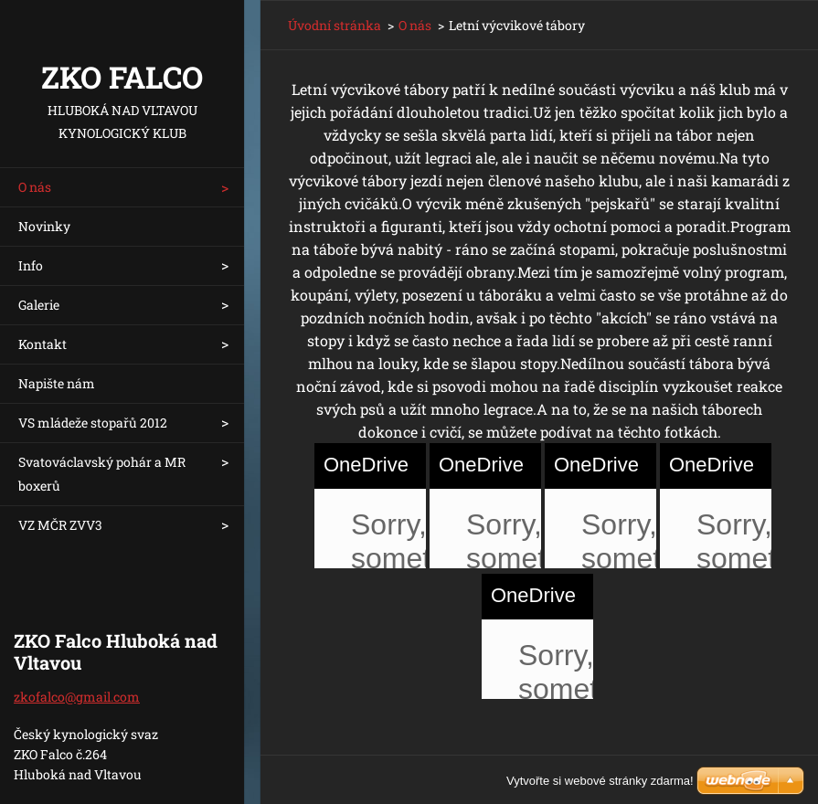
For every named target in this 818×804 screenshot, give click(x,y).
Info (30, 265)
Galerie (38, 304)
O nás (34, 187)
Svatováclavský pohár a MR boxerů (102, 473)
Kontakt (42, 344)
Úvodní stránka (334, 25)
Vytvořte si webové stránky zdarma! (600, 781)
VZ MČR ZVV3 (60, 525)
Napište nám (56, 383)
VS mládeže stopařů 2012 (92, 422)
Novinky (44, 226)
